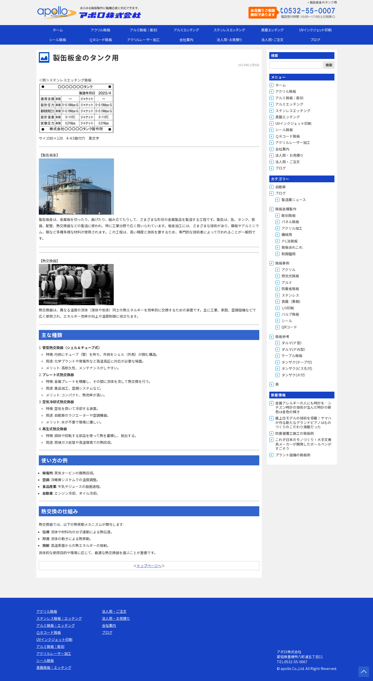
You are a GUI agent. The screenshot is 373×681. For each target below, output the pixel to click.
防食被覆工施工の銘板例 (294, 433)
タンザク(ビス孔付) (297, 368)
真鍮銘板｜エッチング (53, 667)
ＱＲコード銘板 (100, 39)
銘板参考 (282, 336)
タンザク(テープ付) (297, 362)
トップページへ (149, 565)
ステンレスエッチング (229, 29)
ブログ (315, 39)
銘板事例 (282, 263)
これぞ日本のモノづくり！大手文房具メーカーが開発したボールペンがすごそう (303, 444)
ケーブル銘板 (292, 355)
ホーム (58, 29)
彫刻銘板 (289, 215)
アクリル (288, 269)
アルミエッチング (186, 29)
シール (287, 320)
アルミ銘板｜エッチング (55, 625)
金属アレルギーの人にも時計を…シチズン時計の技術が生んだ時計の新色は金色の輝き (303, 407)
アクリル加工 (292, 228)
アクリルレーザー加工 (143, 39)
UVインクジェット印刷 (315, 29)
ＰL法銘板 (290, 240)
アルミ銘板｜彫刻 (143, 29)
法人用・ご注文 (272, 39)
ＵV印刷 (288, 307)
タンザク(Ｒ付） (294, 374)
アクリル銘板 (100, 29)
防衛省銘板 (290, 288)
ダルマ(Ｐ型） (293, 342)
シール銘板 (57, 39)
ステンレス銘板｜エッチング (59, 618)
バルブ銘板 (290, 314)
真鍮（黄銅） (292, 301)
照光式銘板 (290, 275)
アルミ (287, 282)
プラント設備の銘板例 (292, 454)
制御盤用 (289, 253)
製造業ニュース (294, 199)
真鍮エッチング (272, 29)
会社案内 (186, 39)
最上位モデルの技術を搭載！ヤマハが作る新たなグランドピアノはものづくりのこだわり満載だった (303, 422)
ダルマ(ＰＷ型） (294, 349)
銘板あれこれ (292, 247)
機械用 (287, 234)
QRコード (289, 326)
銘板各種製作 (285, 208)
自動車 (280, 186)
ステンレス (290, 295)
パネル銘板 (290, 221)
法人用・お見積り (229, 39)
